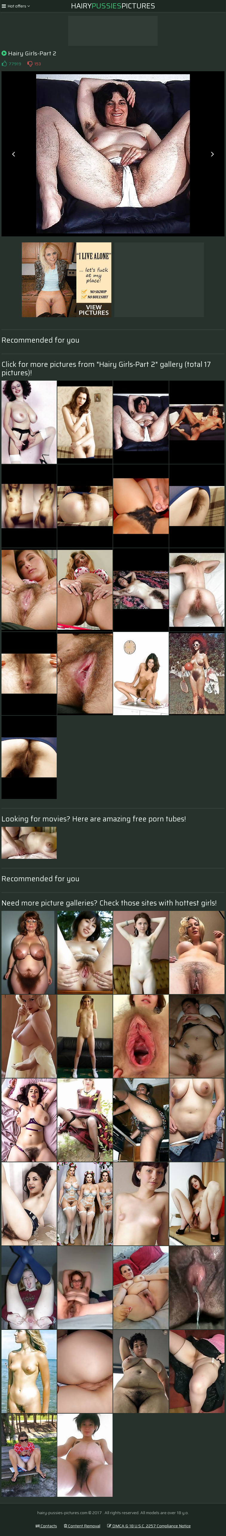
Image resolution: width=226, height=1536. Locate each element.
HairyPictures (113, 6)
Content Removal (82, 1526)
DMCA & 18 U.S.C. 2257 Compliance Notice (149, 1526)
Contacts (46, 1526)
